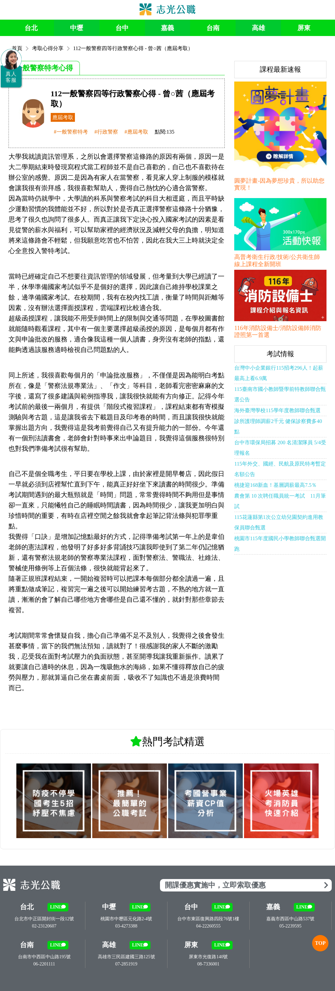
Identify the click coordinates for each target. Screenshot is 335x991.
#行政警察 (106, 132)
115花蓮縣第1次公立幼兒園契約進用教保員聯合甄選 (278, 522)
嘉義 (167, 27)
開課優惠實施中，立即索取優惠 (246, 885)
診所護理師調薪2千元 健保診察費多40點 (278, 426)
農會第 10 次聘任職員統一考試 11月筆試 (280, 501)
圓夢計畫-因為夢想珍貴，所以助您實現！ (279, 184)
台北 (31, 27)
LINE (58, 907)
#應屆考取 (136, 132)
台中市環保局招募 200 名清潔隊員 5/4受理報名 (280, 448)
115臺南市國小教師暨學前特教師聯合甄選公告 (280, 394)
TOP (320, 943)
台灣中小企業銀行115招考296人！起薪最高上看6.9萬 (278, 373)
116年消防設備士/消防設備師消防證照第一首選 (277, 332)
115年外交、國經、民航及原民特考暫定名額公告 (280, 469)
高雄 (258, 27)
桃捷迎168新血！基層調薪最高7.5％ (275, 485)
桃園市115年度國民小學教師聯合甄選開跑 (280, 544)
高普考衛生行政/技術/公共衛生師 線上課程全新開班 (277, 260)
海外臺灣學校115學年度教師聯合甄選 (277, 410)
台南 (213, 27)
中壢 (76, 27)
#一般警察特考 (71, 132)
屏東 (303, 27)
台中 (122, 27)
